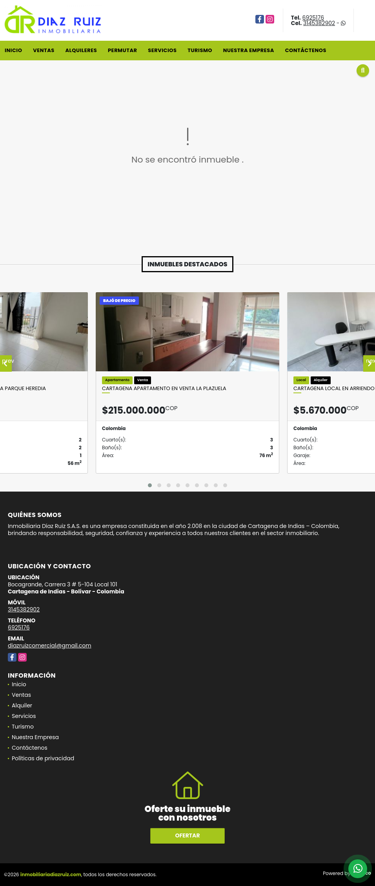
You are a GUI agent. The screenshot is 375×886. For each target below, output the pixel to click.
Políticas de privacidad (43, 758)
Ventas (44, 50)
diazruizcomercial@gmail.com (49, 645)
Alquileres (81, 50)
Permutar (122, 50)
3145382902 (319, 23)
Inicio (13, 50)
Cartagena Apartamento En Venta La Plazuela (164, 388)
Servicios (162, 50)
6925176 (313, 18)
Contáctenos (305, 50)
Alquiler (22, 705)
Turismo (200, 50)
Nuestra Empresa (248, 50)
